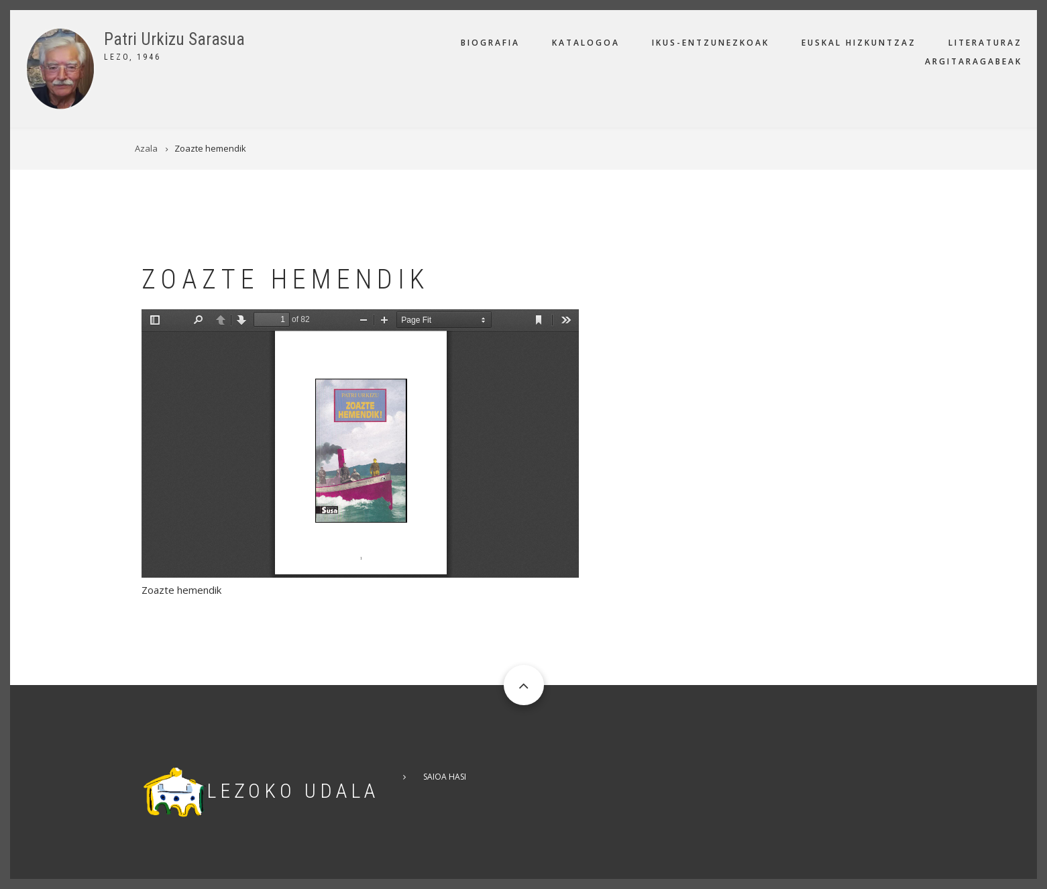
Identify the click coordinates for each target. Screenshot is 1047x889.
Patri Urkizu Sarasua (174, 39)
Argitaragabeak (973, 61)
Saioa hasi (444, 776)
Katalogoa (586, 42)
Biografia (490, 42)
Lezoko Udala (293, 790)
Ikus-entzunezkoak (710, 42)
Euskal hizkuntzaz (859, 42)
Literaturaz (985, 42)
